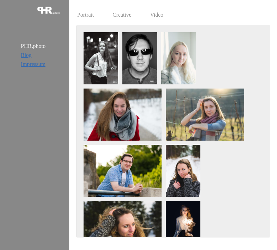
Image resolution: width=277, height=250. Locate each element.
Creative (122, 15)
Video (156, 15)
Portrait (85, 15)
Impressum (33, 64)
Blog (26, 55)
